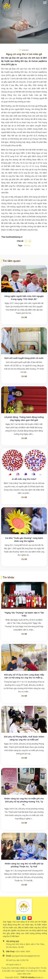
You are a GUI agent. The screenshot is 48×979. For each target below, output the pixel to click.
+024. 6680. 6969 (22, 951)
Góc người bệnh (18, 971)
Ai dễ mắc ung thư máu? (24, 479)
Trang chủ (19, 26)
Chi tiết (24, 317)
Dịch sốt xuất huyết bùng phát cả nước (24, 358)
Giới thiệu (15, 968)
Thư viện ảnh (31, 971)
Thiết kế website (27, 977)
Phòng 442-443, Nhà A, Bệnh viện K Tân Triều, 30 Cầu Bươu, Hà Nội (25, 945)
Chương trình (33, 968)
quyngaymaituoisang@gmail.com (26, 956)
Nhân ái (24, 968)
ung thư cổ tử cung (30, 166)
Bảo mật (26, 974)
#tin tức (27, 245)
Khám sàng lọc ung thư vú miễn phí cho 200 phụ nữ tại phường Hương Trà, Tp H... (24, 801)
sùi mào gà (10, 98)
